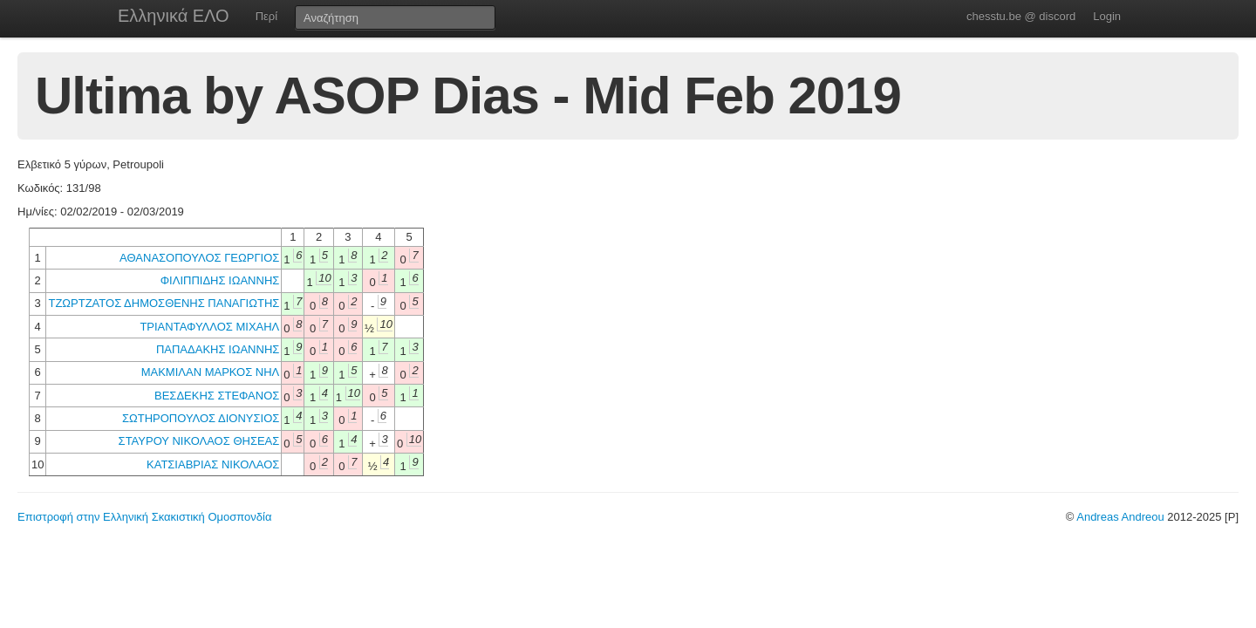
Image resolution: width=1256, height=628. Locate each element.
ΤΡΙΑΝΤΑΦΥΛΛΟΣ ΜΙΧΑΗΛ (209, 326)
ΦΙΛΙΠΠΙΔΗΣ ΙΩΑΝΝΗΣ (220, 280)
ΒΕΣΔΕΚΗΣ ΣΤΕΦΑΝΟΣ (216, 395)
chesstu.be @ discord (1020, 16)
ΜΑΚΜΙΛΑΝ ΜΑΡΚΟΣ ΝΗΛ (210, 372)
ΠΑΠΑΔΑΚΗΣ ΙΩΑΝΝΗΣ (217, 349)
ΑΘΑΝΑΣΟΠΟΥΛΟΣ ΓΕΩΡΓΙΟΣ (199, 257)
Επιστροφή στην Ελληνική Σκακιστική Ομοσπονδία (144, 516)
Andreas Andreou (1120, 516)
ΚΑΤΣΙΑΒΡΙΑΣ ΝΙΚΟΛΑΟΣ (213, 464)
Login (1107, 16)
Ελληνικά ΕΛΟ (173, 15)
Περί (266, 16)
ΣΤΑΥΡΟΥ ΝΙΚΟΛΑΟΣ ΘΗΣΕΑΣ (199, 440)
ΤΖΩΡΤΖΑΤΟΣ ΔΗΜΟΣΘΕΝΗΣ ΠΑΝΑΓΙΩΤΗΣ (163, 303)
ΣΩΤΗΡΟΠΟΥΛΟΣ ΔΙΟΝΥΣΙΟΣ (200, 418)
